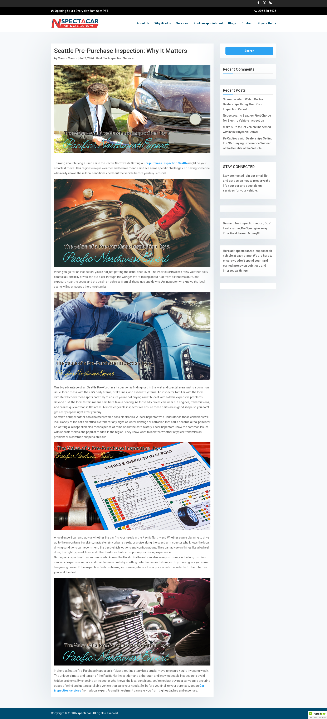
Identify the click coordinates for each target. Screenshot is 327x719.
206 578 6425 (267, 10)
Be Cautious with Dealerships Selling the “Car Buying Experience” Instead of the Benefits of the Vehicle (248, 143)
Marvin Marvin (67, 58)
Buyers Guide (267, 23)
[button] (317, 715)
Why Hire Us (163, 23)
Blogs (232, 23)
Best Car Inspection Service (114, 58)
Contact (247, 23)
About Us (143, 23)
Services (182, 23)
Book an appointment (208, 23)
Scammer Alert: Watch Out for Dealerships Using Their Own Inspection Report (243, 104)
